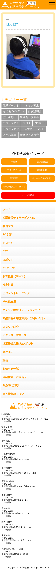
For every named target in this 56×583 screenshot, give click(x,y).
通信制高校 (42, 170)
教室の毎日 (9, 117)
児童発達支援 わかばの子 (18, 343)
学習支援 (8, 226)
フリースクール (14, 170)
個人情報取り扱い (13, 393)
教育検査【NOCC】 (15, 276)
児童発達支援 (42, 161)
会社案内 (8, 351)
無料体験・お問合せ (15, 377)
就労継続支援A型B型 (41, 178)
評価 (5, 360)
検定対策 (8, 284)
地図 (8, 421)
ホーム (7, 209)
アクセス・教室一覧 (15, 335)
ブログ (27, 123)
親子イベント (11, 105)
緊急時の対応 (11, 385)
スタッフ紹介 (11, 123)
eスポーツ (9, 268)
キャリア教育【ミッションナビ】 (23, 310)
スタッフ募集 (31, 105)
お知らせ (39, 123)
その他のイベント (13, 111)
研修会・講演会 (29, 117)
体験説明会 (35, 111)
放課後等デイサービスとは (19, 217)
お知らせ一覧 (11, 368)
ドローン (8, 242)
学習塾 (14, 161)
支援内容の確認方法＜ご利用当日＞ (24, 318)
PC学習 (7, 234)
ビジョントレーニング (16, 293)
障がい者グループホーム (14, 187)
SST (5, 251)
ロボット (8, 259)
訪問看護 (14, 178)
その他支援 (9, 301)
